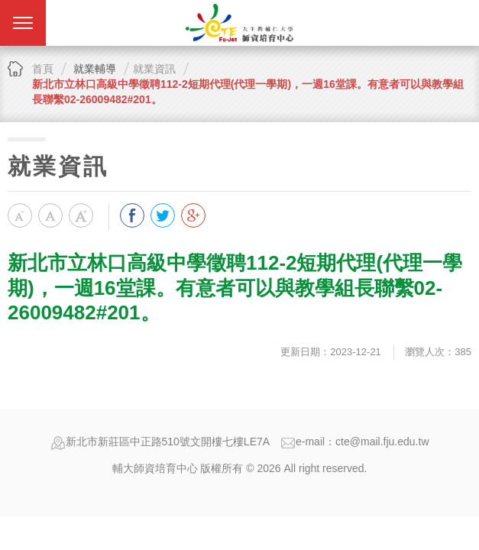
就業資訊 (154, 69)
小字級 (20, 215)
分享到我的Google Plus (193, 215)
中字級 (50, 215)
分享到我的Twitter (162, 215)
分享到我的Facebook (132, 215)
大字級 (81, 215)
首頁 (42, 69)
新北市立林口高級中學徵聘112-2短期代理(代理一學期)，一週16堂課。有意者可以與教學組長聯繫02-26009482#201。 (248, 91)
